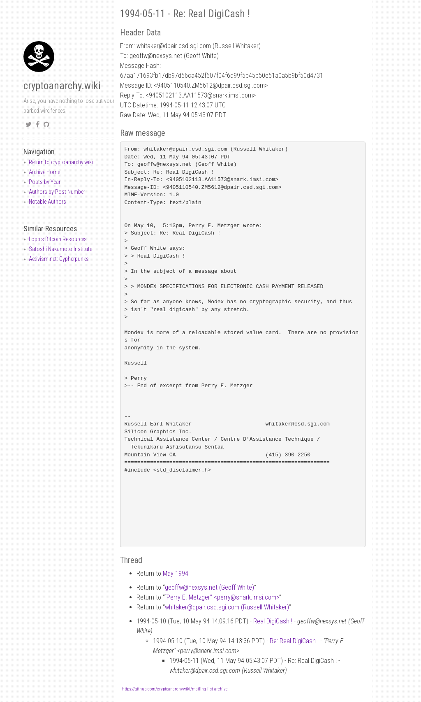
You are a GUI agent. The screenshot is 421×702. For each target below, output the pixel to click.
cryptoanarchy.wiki (62, 86)
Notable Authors (47, 201)
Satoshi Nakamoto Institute (60, 249)
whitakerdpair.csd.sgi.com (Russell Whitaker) (227, 607)
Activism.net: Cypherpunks (59, 259)
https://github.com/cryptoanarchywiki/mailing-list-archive (174, 689)
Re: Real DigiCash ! (294, 641)
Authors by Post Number (57, 191)
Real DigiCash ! (272, 621)
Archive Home (44, 172)
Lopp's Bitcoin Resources (58, 239)
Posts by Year (44, 182)
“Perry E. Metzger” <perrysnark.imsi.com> (221, 597)
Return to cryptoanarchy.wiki (61, 162)
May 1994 (175, 573)
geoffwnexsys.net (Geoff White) (209, 587)
